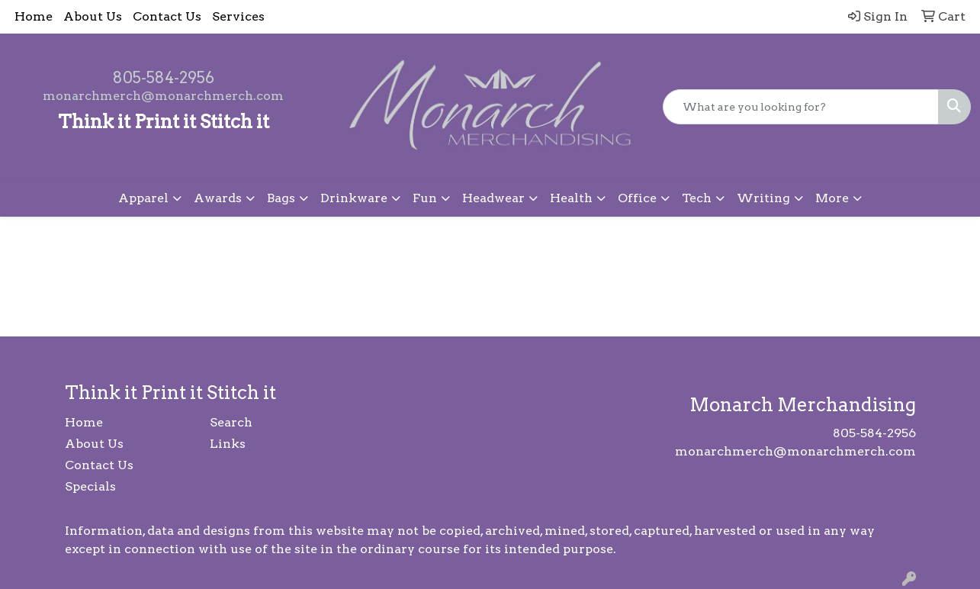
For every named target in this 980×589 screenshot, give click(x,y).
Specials (90, 486)
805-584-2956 (163, 78)
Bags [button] (281, 198)
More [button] (832, 198)
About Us (92, 16)
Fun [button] (425, 198)
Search (231, 422)
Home (33, 16)
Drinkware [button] (353, 198)
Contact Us (167, 16)
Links (228, 443)
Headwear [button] (493, 198)
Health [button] (571, 198)
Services (238, 16)
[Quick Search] (801, 106)
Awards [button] (218, 198)
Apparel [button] (143, 198)
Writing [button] (763, 198)
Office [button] (637, 198)
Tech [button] (697, 198)
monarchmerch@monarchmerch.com (163, 96)
